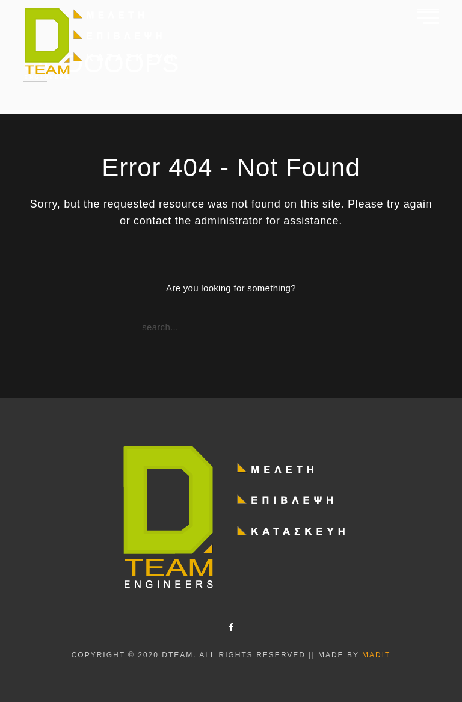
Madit (376, 655)
